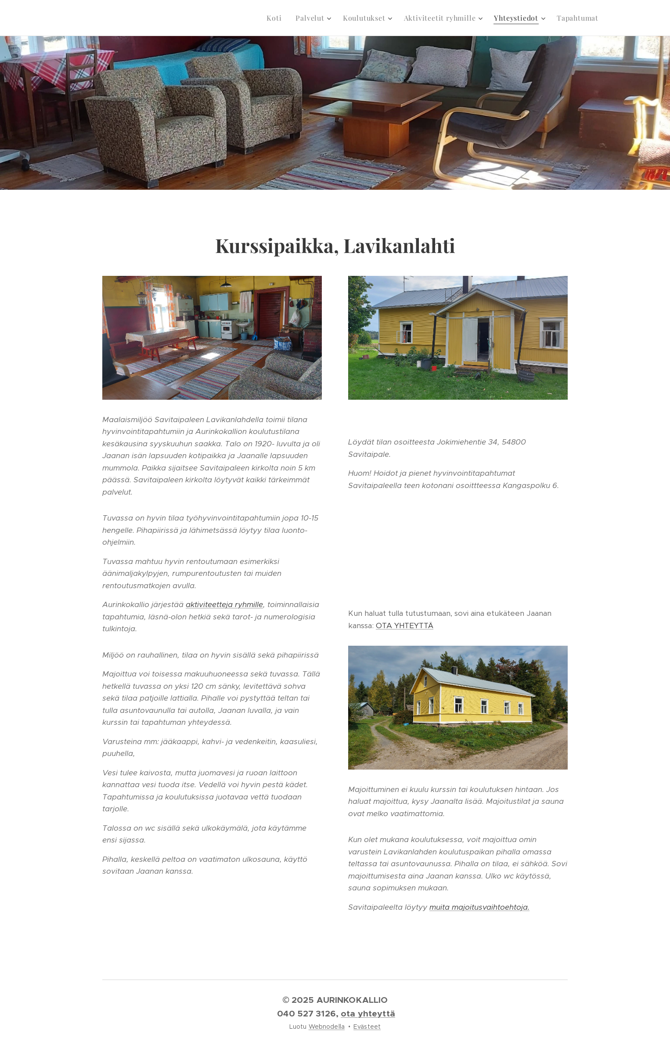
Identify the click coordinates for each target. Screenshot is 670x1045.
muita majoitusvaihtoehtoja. (479, 907)
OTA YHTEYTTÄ (404, 625)
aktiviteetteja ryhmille (224, 604)
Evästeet (367, 1027)
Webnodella (327, 1027)
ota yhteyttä (368, 1013)
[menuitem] (276, 18)
